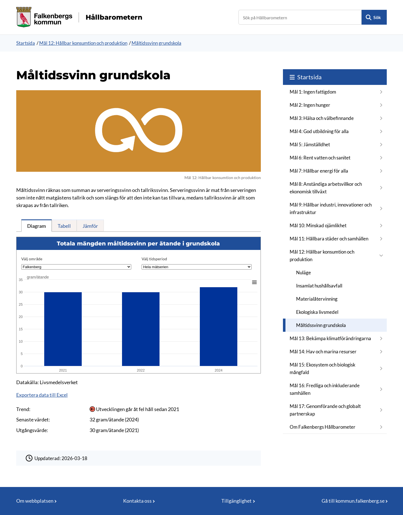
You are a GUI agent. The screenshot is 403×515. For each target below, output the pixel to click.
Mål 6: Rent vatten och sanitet (320, 158)
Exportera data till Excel (42, 395)
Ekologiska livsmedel (317, 312)
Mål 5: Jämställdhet (310, 144)
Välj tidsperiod (154, 258)
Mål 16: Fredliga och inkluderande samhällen (325, 389)
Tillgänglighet (236, 501)
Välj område (31, 258)
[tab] (36, 225)
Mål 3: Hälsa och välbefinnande (322, 118)
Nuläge (303, 272)
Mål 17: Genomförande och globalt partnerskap (325, 410)
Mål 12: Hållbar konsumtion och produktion (83, 43)
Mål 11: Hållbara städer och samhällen (329, 239)
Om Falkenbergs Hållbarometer (322, 427)
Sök (377, 17)
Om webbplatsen (34, 501)
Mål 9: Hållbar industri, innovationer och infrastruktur (331, 208)
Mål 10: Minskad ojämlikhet (318, 225)
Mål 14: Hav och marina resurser (323, 351)
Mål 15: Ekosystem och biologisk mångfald (322, 368)
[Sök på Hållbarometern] (300, 17)
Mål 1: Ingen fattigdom (313, 92)
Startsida (25, 43)
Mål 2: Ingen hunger (310, 105)
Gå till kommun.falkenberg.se (353, 501)
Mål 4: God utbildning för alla (319, 131)
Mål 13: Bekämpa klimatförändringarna (330, 338)
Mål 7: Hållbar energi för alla (319, 171)
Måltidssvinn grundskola (156, 43)
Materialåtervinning (317, 299)
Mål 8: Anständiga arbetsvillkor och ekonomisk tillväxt (326, 187)
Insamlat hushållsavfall (319, 286)
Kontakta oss (137, 501)
